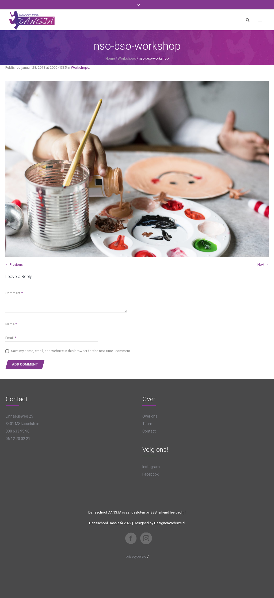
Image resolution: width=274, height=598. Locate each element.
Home (110, 58)
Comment (14, 293)
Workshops (127, 58)
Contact (149, 431)
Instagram (151, 467)
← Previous (14, 265)
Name (11, 324)
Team (147, 424)
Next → (263, 265)
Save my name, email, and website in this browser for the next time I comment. (71, 351)
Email (10, 338)
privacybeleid (136, 556)
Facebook (150, 474)
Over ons (149, 416)
